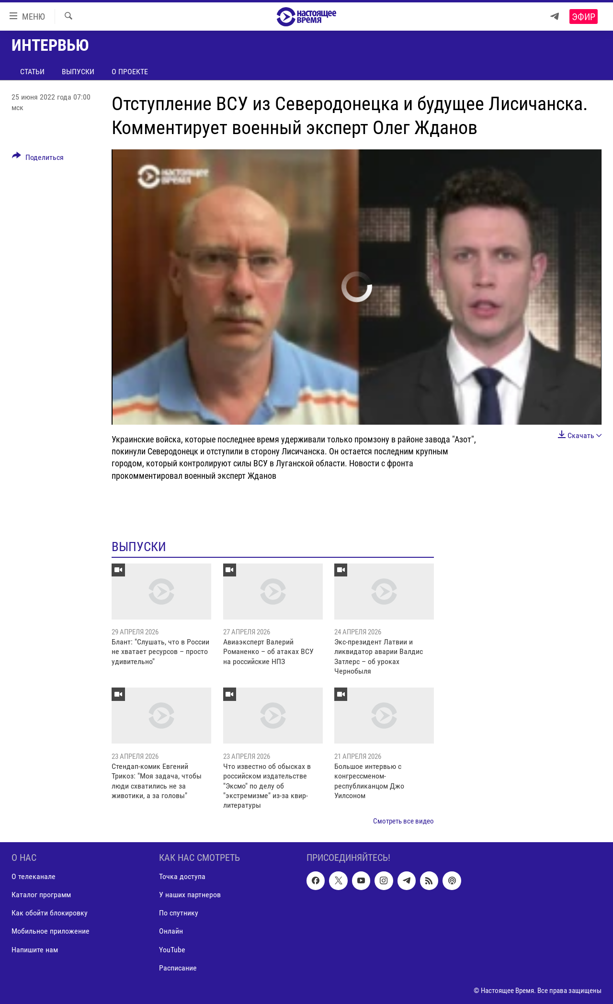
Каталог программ (41, 895)
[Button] (38, 159)
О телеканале (33, 876)
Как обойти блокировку (49, 913)
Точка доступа (182, 876)
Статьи (32, 71)
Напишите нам (34, 949)
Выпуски (78, 71)
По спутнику (178, 913)
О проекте (130, 71)
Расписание (178, 967)
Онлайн (171, 931)
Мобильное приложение (50, 931)
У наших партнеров (190, 895)
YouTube (172, 949)
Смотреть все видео (403, 821)
